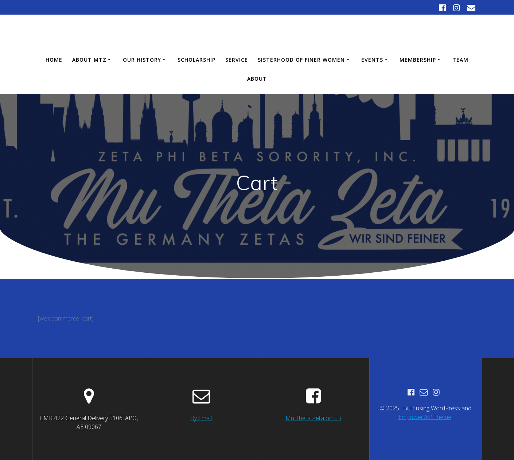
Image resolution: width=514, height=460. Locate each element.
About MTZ (89, 59)
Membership (418, 59)
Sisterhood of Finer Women (301, 59)
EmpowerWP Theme (424, 417)
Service (236, 59)
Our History (142, 59)
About (257, 78)
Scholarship (196, 59)
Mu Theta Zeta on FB (313, 418)
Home (54, 59)
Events (372, 59)
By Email (201, 418)
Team (460, 59)
